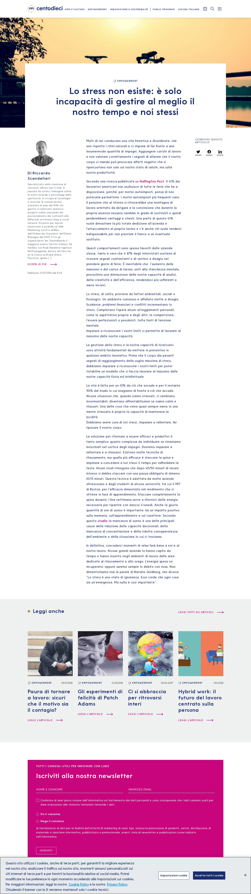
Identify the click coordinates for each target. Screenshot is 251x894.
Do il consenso (49, 814)
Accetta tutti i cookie (209, 878)
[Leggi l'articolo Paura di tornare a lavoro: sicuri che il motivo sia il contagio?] (45, 720)
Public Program (164, 9)
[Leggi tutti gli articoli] (200, 612)
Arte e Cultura (75, 9)
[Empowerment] (125, 81)
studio (103, 521)
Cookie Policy (79, 887)
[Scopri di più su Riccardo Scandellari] (42, 264)
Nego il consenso (50, 821)
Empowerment (97, 9)
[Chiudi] (245, 878)
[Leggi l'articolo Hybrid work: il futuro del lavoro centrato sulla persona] (195, 720)
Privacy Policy (117, 887)
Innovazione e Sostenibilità (129, 9)
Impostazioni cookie (173, 878)
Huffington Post (152, 181)
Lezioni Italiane (188, 9)
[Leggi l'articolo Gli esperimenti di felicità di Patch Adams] (95, 714)
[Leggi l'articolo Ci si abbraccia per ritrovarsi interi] (145, 714)
